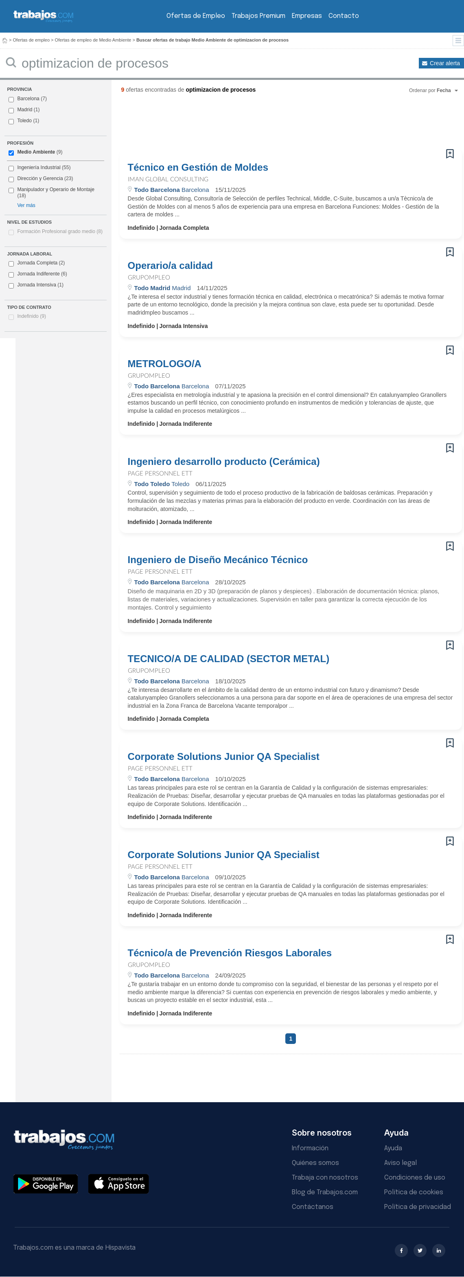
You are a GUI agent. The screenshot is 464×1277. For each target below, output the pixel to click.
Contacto (343, 16)
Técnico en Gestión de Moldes (198, 167)
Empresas (307, 16)
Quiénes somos (315, 1163)
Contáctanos (312, 1207)
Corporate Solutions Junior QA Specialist (224, 757)
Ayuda (393, 1148)
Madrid (24, 109)
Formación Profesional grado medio (60, 231)
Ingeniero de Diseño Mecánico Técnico (218, 560)
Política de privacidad (417, 1207)
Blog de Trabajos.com (325, 1192)
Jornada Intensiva (36, 285)
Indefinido (31, 316)
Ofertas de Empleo (195, 16)
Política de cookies (413, 1192)
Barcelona (28, 98)
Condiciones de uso (414, 1177)
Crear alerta (445, 63)
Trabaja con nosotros (325, 1177)
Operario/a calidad (170, 266)
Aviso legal (400, 1163)
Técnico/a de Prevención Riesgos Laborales (230, 953)
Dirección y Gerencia (40, 178)
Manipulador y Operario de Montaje (55, 189)
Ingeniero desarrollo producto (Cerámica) (224, 462)
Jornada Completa (37, 263)
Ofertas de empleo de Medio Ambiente (93, 39)
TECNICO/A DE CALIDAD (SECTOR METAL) (229, 659)
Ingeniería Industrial (38, 167)
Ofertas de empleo (31, 39)
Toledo (24, 120)
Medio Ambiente (36, 152)
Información (310, 1148)
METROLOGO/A (164, 364)
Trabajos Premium (258, 16)
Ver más (26, 205)
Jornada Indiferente (38, 274)
